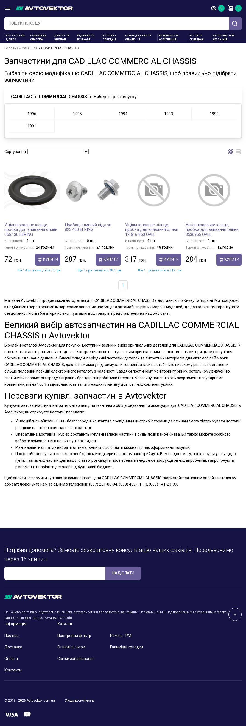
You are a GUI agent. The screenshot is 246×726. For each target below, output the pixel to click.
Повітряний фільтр (74, 635)
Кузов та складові (196, 37)
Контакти (12, 670)
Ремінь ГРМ (120, 635)
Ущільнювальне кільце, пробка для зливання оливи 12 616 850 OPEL (151, 229)
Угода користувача (80, 700)
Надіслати (123, 573)
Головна (11, 48)
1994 (123, 114)
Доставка (13, 647)
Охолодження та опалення (138, 37)
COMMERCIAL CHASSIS (63, 96)
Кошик (230, 8)
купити (48, 259)
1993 (168, 114)
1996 (31, 114)
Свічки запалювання (76, 658)
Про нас (11, 635)
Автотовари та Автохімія (224, 37)
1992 (214, 114)
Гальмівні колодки (126, 647)
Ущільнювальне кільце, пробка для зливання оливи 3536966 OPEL (212, 229)
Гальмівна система (38, 37)
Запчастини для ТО (15, 37)
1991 (31, 126)
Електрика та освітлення (169, 37)
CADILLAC (30, 48)
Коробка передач (109, 37)
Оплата (11, 658)
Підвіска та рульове (86, 37)
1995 (77, 114)
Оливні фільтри (71, 647)
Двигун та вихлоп (62, 37)
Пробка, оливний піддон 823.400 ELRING (88, 227)
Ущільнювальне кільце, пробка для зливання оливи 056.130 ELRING (30, 229)
